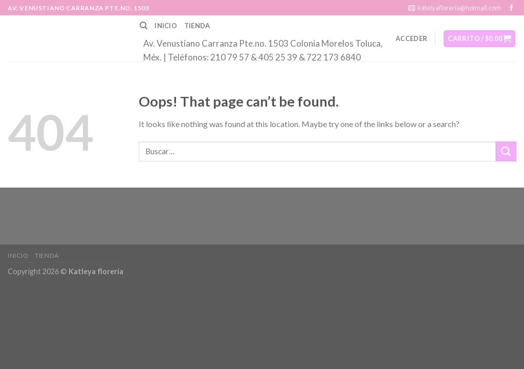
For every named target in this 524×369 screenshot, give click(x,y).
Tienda (197, 26)
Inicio (166, 26)
